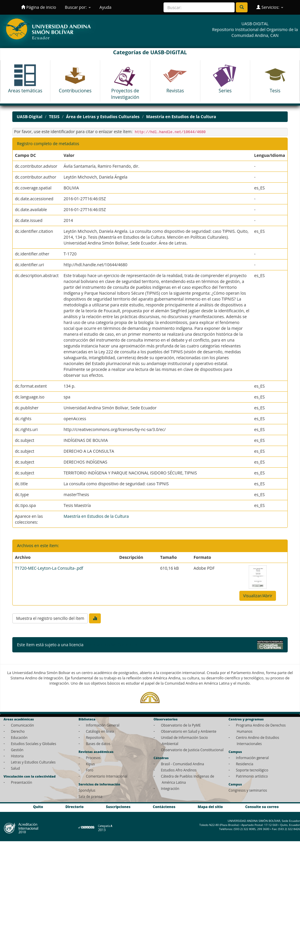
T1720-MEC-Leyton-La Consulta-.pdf (49, 568)
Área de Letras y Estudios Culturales (102, 116)
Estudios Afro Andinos (179, 770)
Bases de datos (98, 743)
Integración (170, 788)
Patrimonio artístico (252, 776)
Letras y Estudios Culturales (33, 762)
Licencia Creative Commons (110, 644)
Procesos (93, 757)
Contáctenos (164, 806)
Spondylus (87, 790)
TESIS (54, 116)
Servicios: (269, 7)
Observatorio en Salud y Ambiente (188, 731)
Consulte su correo (262, 806)
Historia (17, 756)
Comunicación (22, 725)
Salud (15, 768)
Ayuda (106, 7)
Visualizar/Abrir (257, 595)
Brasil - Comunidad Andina (182, 763)
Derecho (18, 731)
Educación (19, 737)
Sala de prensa (90, 796)
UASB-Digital (29, 116)
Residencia (244, 763)
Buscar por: (78, 7)
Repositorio (95, 737)
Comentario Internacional (106, 776)
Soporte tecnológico (252, 770)
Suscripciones (118, 806)
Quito (38, 806)
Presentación (21, 782)
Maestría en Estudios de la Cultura (181, 116)
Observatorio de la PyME (181, 725)
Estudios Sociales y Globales (33, 743)
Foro (89, 770)
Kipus (90, 763)
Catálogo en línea (100, 731)
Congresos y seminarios (248, 790)
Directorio (74, 806)
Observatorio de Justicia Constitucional (192, 749)
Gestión (17, 749)
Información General (102, 725)
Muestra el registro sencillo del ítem (50, 618)
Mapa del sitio (210, 806)
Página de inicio (38, 7)
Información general (252, 757)
